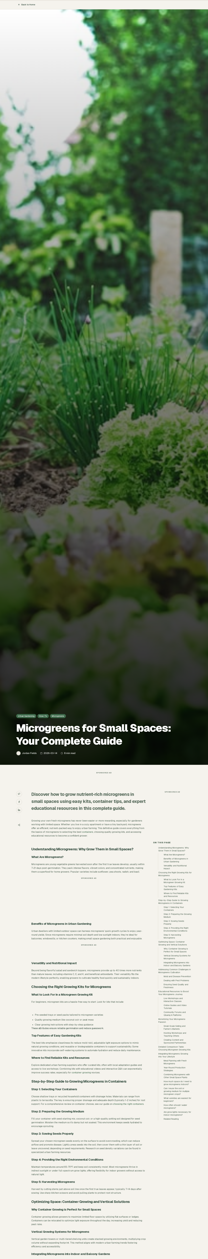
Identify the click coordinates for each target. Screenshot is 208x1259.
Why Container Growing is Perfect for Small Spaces (176, 1002)
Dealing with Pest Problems (176, 1032)
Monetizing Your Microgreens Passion (171, 1072)
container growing (81, 1078)
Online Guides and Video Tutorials (175, 1058)
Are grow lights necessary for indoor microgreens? (177, 1165)
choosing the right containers (128, 1109)
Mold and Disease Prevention (177, 1028)
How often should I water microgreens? (175, 1158)
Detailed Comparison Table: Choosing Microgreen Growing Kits (174, 1100)
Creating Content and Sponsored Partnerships (175, 1093)
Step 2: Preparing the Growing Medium (178, 967)
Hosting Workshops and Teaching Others (175, 1086)
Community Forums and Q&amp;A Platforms (175, 1065)
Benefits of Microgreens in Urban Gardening (176, 912)
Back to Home (26, 4)
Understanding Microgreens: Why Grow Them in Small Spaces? (173, 901)
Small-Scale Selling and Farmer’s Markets (174, 1079)
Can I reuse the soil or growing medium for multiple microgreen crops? (176, 1143)
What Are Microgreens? (174, 906)
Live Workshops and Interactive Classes (173, 1051)
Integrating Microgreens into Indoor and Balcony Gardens (177, 1016)
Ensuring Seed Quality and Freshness (176, 1037)
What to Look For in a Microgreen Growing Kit (174, 932)
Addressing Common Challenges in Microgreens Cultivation (174, 1022)
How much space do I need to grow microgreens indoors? (178, 1134)
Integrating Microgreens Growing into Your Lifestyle (173, 1107)
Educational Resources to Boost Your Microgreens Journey (173, 1044)
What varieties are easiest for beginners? (177, 1151)
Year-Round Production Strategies (174, 1121)
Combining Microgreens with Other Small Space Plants (177, 1127)
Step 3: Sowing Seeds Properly (174, 974)
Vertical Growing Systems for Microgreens (177, 1009)
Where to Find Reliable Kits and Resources (176, 946)
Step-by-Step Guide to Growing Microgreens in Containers (173, 953)
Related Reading (171, 1170)
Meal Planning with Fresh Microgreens (175, 1114)
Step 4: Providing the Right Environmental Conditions (176, 981)
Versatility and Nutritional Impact (175, 919)
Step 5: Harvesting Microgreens (172, 988)
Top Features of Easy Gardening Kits (174, 939)
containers (87, 837)
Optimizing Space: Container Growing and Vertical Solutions (172, 995)
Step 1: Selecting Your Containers (174, 960)
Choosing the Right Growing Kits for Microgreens (175, 926)
